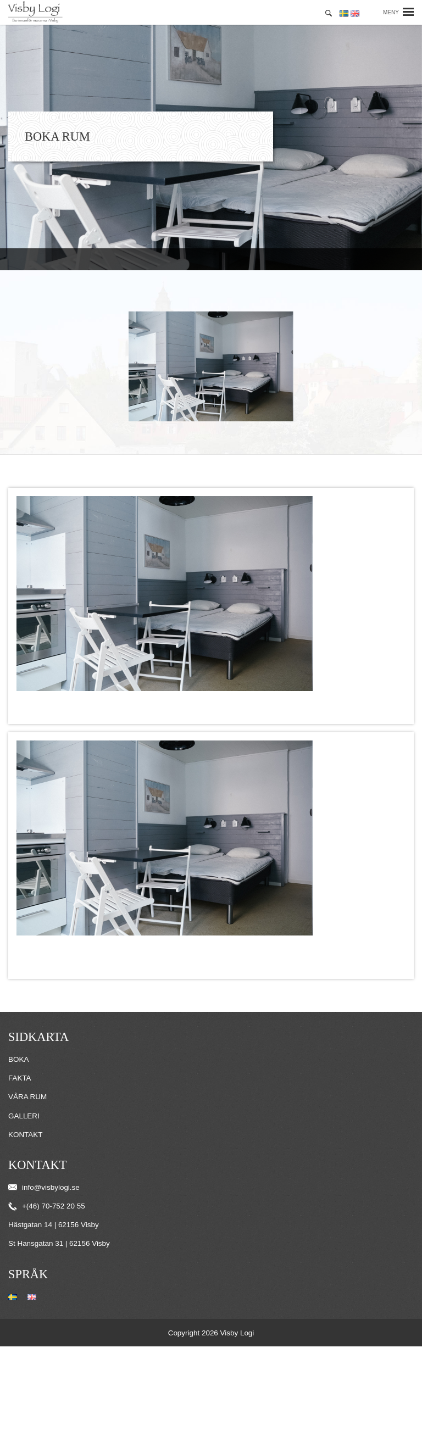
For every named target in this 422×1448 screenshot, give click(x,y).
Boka (18, 1059)
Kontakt (25, 1134)
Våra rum (27, 1097)
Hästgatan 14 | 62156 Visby (53, 1225)
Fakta (19, 1078)
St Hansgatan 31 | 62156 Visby (59, 1243)
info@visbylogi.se (44, 1187)
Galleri (24, 1116)
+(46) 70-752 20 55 (46, 1206)
